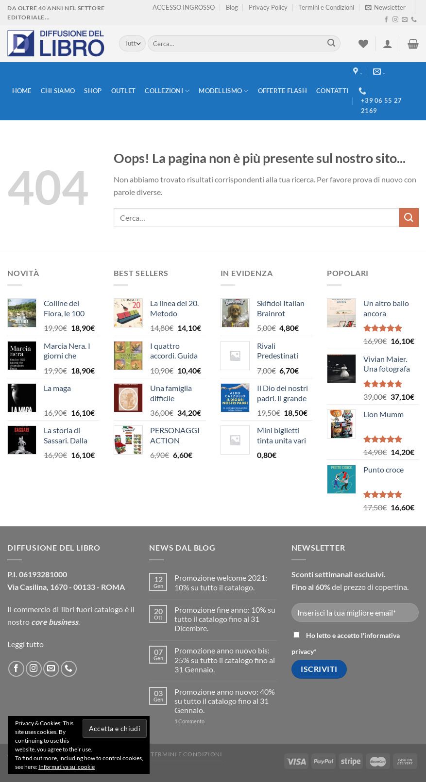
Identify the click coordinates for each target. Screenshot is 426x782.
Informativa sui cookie (66, 766)
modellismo (223, 91)
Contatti (332, 91)
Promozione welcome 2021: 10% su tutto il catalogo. (220, 582)
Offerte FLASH (282, 91)
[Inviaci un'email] (405, 19)
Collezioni (167, 91)
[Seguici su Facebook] (386, 19)
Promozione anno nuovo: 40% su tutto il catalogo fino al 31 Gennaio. (224, 701)
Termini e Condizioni (326, 7)
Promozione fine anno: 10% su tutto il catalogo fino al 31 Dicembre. (224, 619)
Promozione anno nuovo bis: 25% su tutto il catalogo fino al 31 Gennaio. (224, 659)
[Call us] (414, 19)
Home (22, 91)
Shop (93, 91)
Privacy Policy (268, 7)
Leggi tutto (25, 644)
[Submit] (331, 43)
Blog (232, 7)
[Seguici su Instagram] (395, 19)
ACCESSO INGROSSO (184, 7)
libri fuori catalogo (92, 609)
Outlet (123, 91)
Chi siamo (58, 91)
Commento (189, 721)
